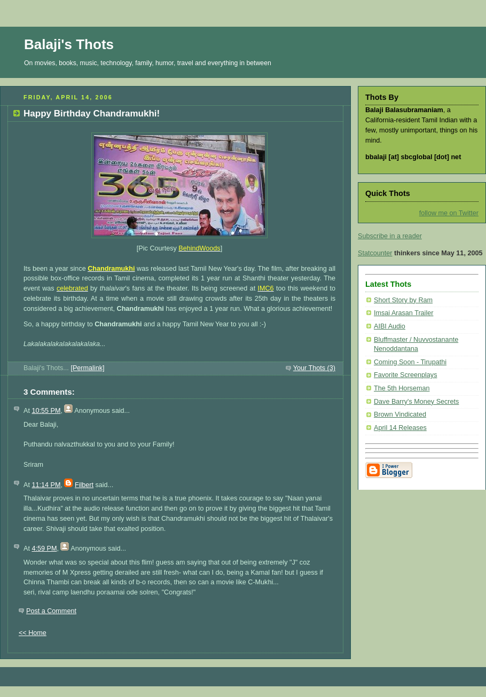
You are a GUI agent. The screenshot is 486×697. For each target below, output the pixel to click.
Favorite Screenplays (405, 375)
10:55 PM (46, 410)
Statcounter (375, 253)
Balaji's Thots (69, 44)
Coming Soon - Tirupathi (410, 362)
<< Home (32, 633)
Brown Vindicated (400, 414)
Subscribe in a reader (390, 236)
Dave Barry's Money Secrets (416, 401)
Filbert (84, 485)
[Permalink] (87, 368)
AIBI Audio (389, 326)
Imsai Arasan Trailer (403, 313)
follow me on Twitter (449, 213)
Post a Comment (51, 611)
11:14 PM (46, 485)
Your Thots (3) (314, 368)
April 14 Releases (400, 428)
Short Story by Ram (403, 300)
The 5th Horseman (401, 388)
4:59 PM (44, 548)
